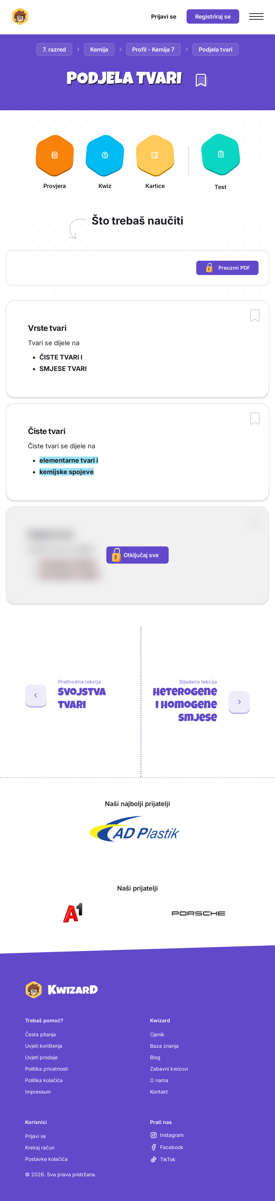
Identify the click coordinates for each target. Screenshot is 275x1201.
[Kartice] (155, 160)
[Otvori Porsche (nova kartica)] (198, 913)
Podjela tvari (216, 49)
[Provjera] (54, 160)
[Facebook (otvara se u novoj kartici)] (166, 1147)
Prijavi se (35, 1136)
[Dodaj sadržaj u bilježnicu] (255, 316)
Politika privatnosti (46, 1069)
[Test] (220, 160)
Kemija (99, 49)
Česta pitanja (40, 1034)
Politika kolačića (44, 1080)
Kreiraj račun (39, 1147)
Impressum (38, 1092)
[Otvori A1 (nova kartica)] (71, 913)
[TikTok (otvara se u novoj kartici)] (162, 1159)
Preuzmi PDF (232, 268)
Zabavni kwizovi (169, 1069)
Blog (155, 1057)
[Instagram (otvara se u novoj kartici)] (167, 1135)
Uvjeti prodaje (41, 1057)
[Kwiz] (105, 160)
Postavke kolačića (46, 1159)
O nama (159, 1080)
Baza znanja (164, 1046)
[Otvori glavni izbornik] (256, 16)
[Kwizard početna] (20, 16)
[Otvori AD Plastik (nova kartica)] (134, 829)
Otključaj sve (135, 555)
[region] (137, 268)
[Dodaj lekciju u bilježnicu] (201, 80)
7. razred (54, 49)
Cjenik (157, 1034)
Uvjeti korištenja (43, 1046)
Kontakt (159, 1092)
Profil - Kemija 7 (153, 49)
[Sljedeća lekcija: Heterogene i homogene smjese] (208, 701)
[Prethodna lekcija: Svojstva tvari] (67, 695)
